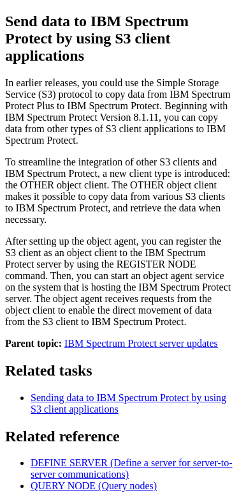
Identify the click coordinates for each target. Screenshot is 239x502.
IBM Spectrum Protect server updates (141, 343)
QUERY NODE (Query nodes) (94, 485)
